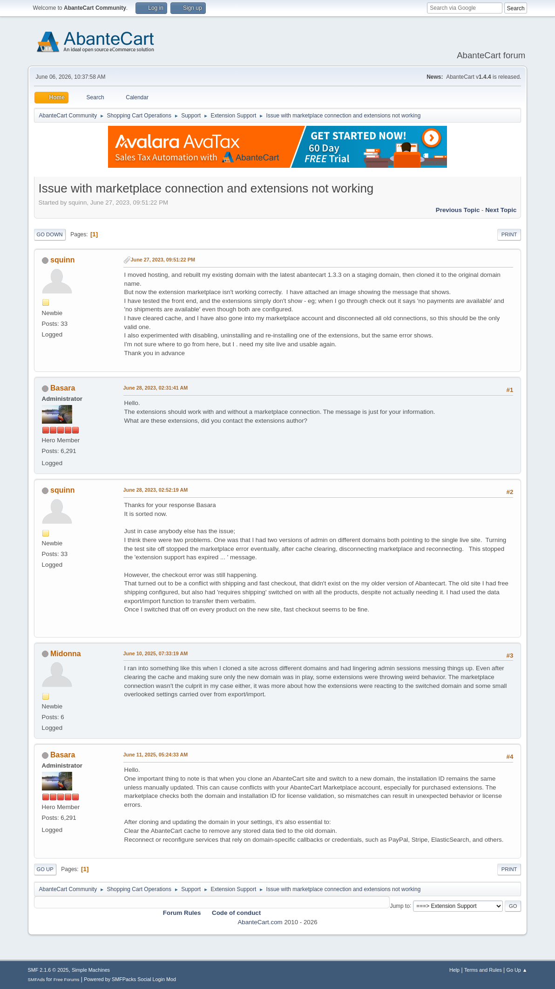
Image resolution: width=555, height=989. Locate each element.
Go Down (50, 234)
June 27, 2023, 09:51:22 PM (163, 259)
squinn (62, 260)
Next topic (500, 209)
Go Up (45, 869)
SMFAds (36, 979)
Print (509, 234)
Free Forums (67, 979)
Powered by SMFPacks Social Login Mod (130, 979)
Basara (62, 388)
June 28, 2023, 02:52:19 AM (155, 490)
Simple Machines (91, 970)
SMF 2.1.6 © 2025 (48, 970)
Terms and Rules (483, 970)
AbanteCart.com (259, 922)
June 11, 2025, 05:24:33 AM (155, 754)
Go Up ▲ (517, 970)
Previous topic (458, 209)
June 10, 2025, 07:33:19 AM (155, 653)
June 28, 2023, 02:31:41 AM (155, 388)
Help (454, 970)
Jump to (400, 905)
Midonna (65, 654)
